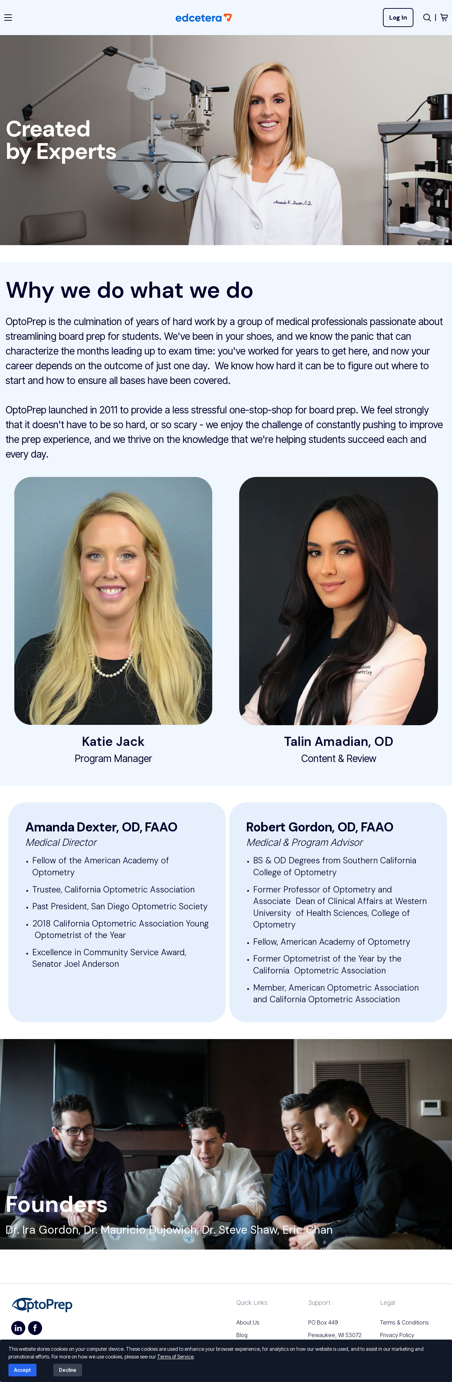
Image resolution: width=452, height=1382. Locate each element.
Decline (67, 1370)
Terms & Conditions (404, 1322)
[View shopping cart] (444, 17)
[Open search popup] (427, 17)
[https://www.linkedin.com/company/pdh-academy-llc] (18, 1328)
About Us (247, 1322)
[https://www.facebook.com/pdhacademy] (35, 1328)
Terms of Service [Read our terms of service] (175, 1357)
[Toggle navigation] (12, 17)
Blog (242, 1335)
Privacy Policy (397, 1335)
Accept (22, 1370)
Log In (398, 17)
